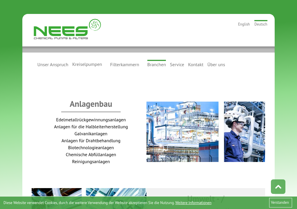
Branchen (156, 64)
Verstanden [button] (280, 202)
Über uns (216, 64)
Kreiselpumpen (87, 64)
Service (177, 64)
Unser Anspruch (52, 64)
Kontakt (196, 64)
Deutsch (260, 24)
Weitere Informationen (193, 202)
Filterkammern (124, 64)
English (244, 24)
